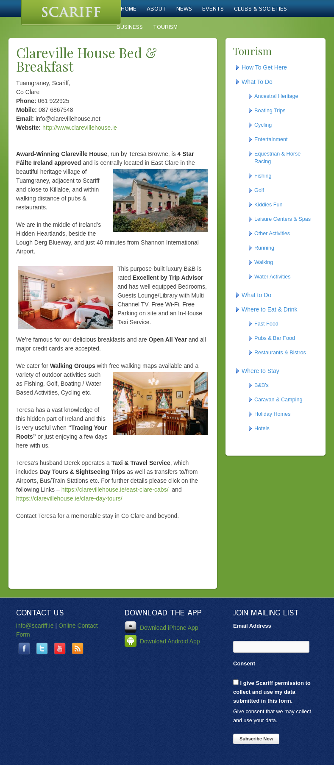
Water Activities (272, 277)
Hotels (262, 428)
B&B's (261, 385)
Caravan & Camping (278, 400)
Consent (244, 663)
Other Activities (272, 233)
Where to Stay (260, 370)
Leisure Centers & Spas (282, 219)
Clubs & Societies (260, 9)
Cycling (263, 125)
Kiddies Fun (268, 205)
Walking (263, 262)
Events (213, 9)
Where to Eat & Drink (270, 309)
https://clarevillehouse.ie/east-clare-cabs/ (115, 489)
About (156, 9)
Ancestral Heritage (276, 96)
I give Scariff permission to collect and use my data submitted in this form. (272, 691)
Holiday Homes (272, 414)
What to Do (256, 295)
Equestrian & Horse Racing (277, 157)
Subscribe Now (256, 738)
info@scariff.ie (35, 625)
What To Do (257, 81)
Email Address (252, 626)
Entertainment (270, 139)
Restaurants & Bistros (280, 353)
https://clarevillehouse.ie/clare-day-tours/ (69, 498)
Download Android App (162, 641)
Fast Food (266, 324)
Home (128, 9)
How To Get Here (264, 67)
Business (130, 27)
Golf (259, 190)
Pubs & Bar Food (274, 338)
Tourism (165, 27)
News (184, 9)
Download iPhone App (161, 627)
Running (264, 248)
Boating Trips (270, 111)
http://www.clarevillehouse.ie (79, 127)
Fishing (263, 176)
